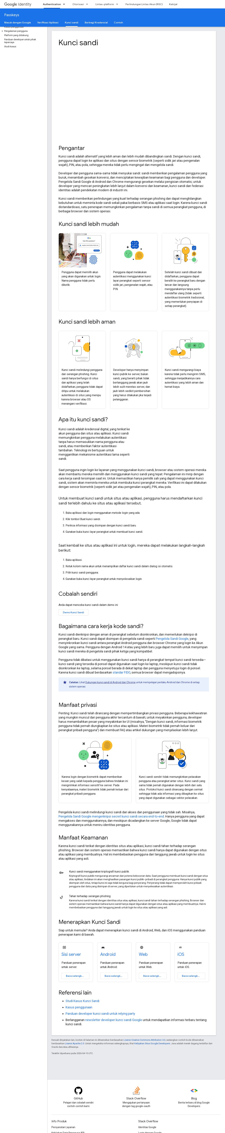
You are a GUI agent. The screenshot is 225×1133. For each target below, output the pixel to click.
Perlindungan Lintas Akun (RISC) (144, 4)
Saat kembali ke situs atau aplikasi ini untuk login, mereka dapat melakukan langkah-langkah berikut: (132, 548)
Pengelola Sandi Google (172, 638)
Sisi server (71, 954)
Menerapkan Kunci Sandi (89, 921)
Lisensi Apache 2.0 (74, 1043)
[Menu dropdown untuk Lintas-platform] (118, 4)
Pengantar (72, 148)
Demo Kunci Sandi (73, 612)
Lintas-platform (104, 4)
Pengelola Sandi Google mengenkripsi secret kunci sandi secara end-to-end (111, 816)
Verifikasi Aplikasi (48, 22)
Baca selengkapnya (77, 975)
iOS (181, 954)
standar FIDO (121, 672)
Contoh (118, 22)
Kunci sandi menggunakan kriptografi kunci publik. (99, 871)
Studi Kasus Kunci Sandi (82, 1001)
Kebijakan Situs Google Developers (152, 1043)
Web (143, 954)
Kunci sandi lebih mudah (89, 223)
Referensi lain (75, 992)
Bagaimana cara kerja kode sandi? (101, 626)
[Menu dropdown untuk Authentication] (65, 4)
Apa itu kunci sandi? (83, 419)
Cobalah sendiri (78, 593)
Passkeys (11, 15)
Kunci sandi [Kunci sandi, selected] (71, 22)
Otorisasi (78, 4)
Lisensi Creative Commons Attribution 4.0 (144, 1040)
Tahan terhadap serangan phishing (90, 896)
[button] (23, 31)
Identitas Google (147, 1127)
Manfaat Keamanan (83, 837)
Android (108, 954)
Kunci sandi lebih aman (87, 321)
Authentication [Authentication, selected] (52, 4)
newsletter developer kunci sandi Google (113, 1020)
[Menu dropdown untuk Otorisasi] (88, 4)
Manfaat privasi (78, 704)
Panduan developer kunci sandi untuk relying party (100, 1013)
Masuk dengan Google (17, 22)
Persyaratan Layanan (63, 1127)
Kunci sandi (78, 42)
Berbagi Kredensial (96, 22)
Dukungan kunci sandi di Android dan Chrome (110, 682)
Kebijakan (175, 4)
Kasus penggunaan (79, 1007)
